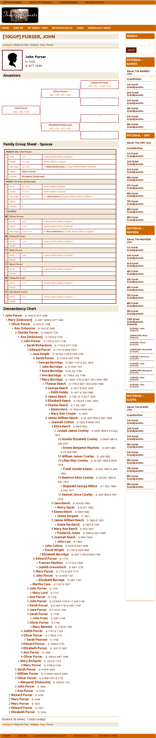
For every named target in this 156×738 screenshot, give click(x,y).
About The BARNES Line (138, 72)
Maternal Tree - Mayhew (26, 44)
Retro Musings (13, 2)
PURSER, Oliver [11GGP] (138, 343)
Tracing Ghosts (94, 2)
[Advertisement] (68, 14)
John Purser (25, 152)
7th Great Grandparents (135, 202)
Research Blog (62, 27)
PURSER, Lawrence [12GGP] (139, 357)
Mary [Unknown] (26, 181)
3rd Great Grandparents (135, 102)
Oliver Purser (29, 171)
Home (5, 27)
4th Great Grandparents (135, 109)
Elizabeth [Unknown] (33, 176)
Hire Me (18, 27)
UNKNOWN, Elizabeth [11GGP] (141, 350)
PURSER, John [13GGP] (137, 364)
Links (80, 27)
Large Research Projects (50, 736)
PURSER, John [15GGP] (137, 385)
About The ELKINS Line (137, 408)
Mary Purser (15, 250)
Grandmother (135, 148)
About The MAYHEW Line (139, 240)
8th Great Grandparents (135, 210)
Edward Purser (17, 278)
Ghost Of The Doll (40, 2)
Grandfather (134, 79)
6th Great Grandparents (135, 125)
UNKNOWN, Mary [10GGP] (138, 336)
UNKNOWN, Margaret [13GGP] (141, 371)
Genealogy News (99, 27)
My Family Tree (38, 27)
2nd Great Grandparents (135, 94)
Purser (50, 44)
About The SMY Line (139, 142)
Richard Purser (17, 236)
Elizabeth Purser (18, 292)
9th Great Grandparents (135, 218)
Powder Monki (68, 2)
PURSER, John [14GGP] (137, 378)
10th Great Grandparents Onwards (135, 322)
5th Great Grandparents (135, 117)
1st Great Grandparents (135, 86)
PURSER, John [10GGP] (137, 329)
